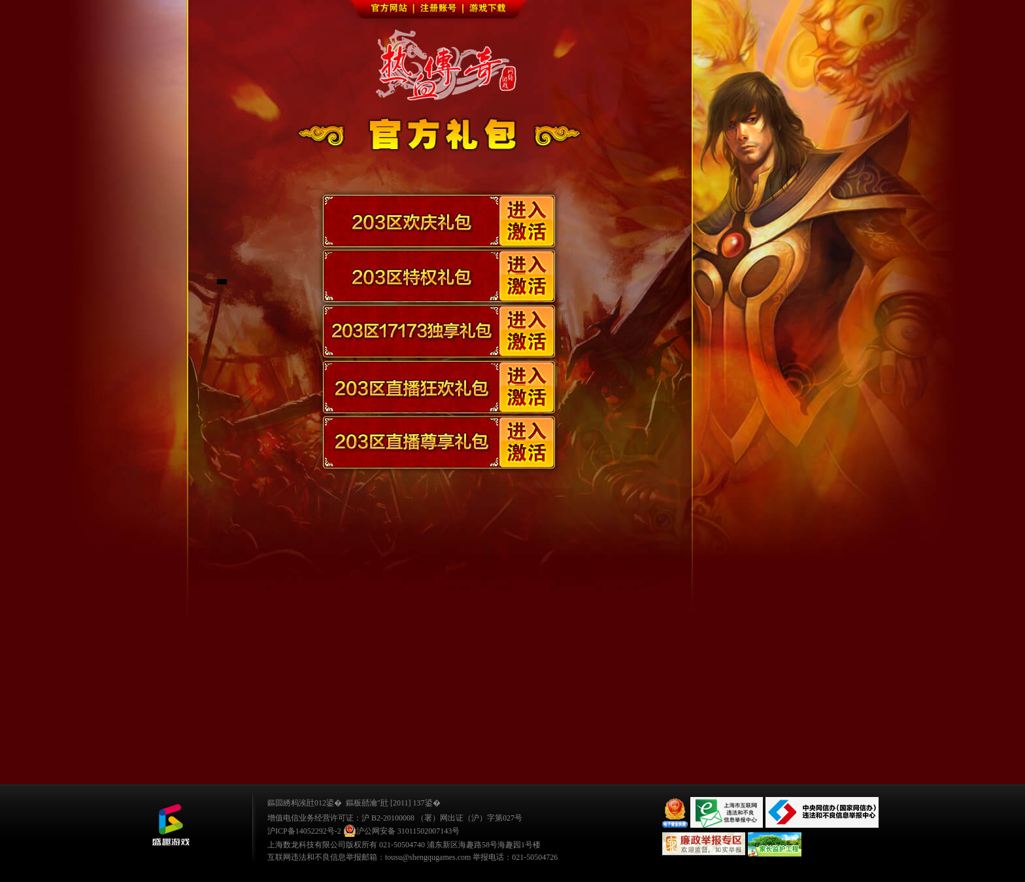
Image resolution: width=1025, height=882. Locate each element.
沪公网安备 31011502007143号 (401, 831)
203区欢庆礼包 (440, 221)
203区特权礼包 (440, 279)
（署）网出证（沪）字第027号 (469, 818)
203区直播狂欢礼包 (440, 394)
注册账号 (440, 10)
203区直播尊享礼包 (440, 452)
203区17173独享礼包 (440, 337)
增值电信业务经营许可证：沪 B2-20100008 (340, 818)
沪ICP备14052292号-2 (304, 831)
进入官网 (427, 71)
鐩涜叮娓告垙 (171, 825)
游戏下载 (489, 10)
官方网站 (390, 10)
